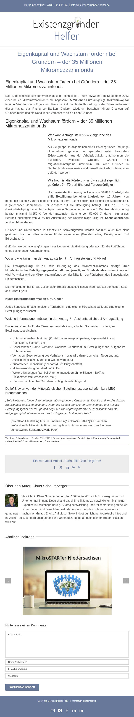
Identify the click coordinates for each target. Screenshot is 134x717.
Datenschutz (90, 701)
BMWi (92, 95)
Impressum (77, 701)
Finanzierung (99, 438)
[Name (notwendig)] (67, 662)
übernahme (74, 372)
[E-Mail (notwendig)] (67, 669)
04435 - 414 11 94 (57, 4)
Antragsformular (21, 326)
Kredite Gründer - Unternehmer (28, 441)
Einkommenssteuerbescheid (30, 376)
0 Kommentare (52, 441)
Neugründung (109, 355)
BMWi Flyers (19, 291)
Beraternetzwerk (39, 429)
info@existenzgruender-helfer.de (90, 4)
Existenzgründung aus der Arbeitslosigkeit (72, 438)
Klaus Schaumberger (20, 438)
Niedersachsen (14, 278)
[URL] (67, 675)
